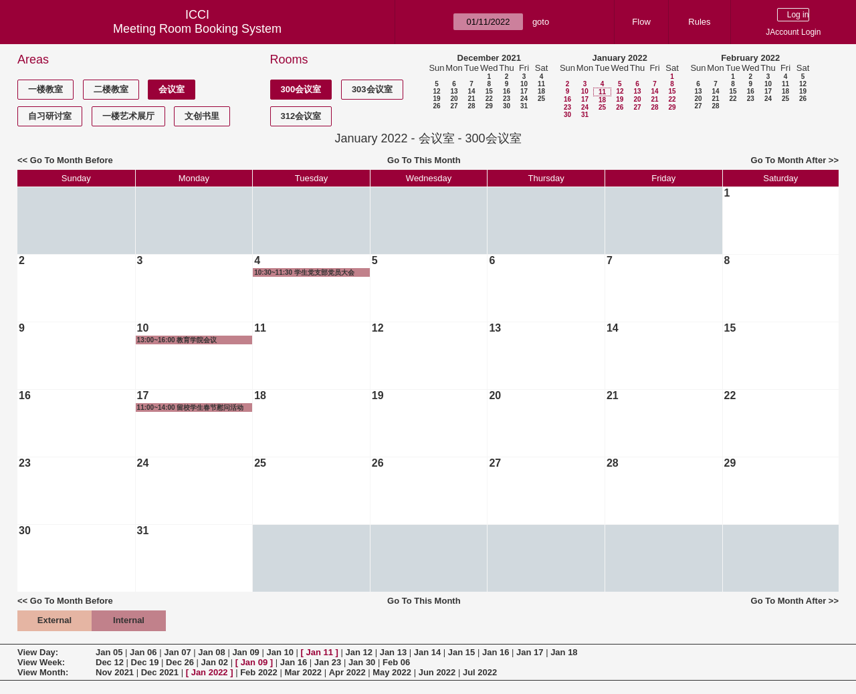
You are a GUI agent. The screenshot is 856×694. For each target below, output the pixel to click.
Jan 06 (143, 652)
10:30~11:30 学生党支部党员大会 (304, 272)
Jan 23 (327, 662)
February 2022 (750, 58)
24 (524, 98)
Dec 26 (180, 662)
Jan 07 (177, 652)
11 (541, 84)
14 (471, 91)
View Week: (41, 662)
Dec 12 (110, 662)
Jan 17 (529, 652)
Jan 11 (319, 652)
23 (506, 98)
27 (453, 106)
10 (524, 84)
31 (524, 106)
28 (471, 106)
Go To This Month (424, 160)
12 (436, 91)
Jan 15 (461, 652)
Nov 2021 (115, 672)
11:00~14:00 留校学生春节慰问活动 (190, 407)
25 (541, 98)
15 (489, 91)
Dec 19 (145, 662)
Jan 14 (427, 652)
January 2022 (620, 58)
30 (506, 106)
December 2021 (489, 58)
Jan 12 (359, 652)
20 (453, 98)
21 (471, 98)
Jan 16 (495, 652)
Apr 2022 (347, 672)
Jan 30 (361, 662)
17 (524, 91)
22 (489, 98)
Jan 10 (279, 652)
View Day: (37, 652)
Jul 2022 (480, 672)
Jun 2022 (437, 672)
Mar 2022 (303, 672)
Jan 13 (393, 652)
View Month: (42, 672)
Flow (641, 22)
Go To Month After (789, 160)
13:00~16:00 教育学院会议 (177, 340)
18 (541, 91)
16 (506, 91)
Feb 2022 (259, 672)
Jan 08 (211, 652)
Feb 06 (396, 662)
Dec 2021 (160, 672)
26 (436, 106)
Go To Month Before (71, 160)
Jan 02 (214, 662)
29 (489, 106)
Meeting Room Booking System (197, 28)
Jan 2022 (209, 672)
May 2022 (391, 672)
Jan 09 (245, 652)
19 (436, 98)
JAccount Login (793, 32)
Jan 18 (563, 652)
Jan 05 (109, 652)
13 (453, 91)
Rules (699, 22)
